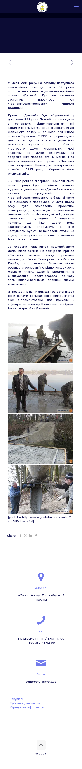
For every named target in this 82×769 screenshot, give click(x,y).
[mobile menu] (76, 6)
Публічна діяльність (25, 703)
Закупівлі (16, 699)
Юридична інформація (27, 707)
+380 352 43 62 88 (41, 642)
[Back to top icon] (41, 745)
